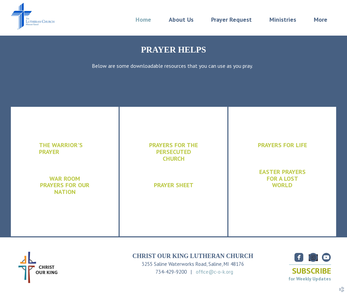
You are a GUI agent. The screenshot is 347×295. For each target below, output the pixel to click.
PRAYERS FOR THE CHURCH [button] (173, 151)
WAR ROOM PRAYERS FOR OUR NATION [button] (64, 185)
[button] (282, 179)
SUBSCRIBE (311, 271)
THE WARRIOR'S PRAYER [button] (61, 148)
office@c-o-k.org (214, 272)
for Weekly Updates (309, 279)
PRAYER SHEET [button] (173, 185)
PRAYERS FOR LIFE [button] (282, 145)
